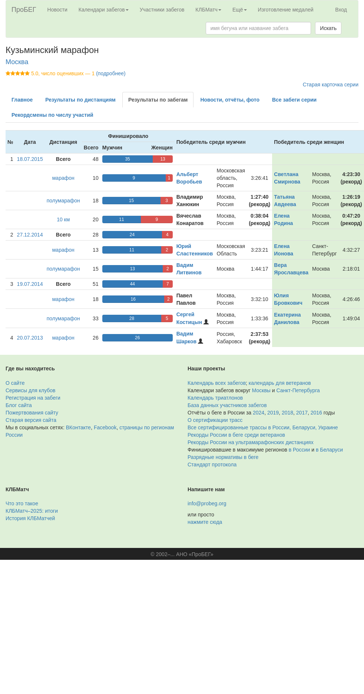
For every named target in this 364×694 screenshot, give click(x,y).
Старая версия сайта (31, 420)
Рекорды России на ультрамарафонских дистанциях (251, 442)
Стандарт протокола (212, 464)
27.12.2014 (30, 235)
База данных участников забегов (227, 405)
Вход (341, 10)
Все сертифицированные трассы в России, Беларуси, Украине (263, 427)
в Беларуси (329, 450)
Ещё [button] (239, 10)
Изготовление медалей (286, 10)
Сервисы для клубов (31, 390)
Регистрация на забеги (33, 398)
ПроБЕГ (23, 9)
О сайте (15, 383)
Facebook (105, 427)
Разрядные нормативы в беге (223, 457)
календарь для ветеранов (280, 383)
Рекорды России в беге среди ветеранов (236, 435)
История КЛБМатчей (30, 518)
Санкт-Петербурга (298, 390)
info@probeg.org (207, 503)
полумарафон (63, 201)
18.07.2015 (30, 159)
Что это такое (22, 503)
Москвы (261, 390)
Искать (328, 28)
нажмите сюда (205, 522)
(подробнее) (110, 73)
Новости (57, 10)
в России (299, 450)
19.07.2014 (30, 284)
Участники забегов (162, 10)
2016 (316, 413)
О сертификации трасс (215, 420)
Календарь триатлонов (215, 398)
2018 (287, 413)
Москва (17, 62)
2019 (273, 413)
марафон (63, 178)
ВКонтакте (78, 427)
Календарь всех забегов (217, 383)
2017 (302, 413)
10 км (63, 219)
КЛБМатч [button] (208, 10)
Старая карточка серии (330, 84)
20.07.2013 (30, 338)
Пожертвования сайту (32, 413)
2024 (258, 413)
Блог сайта (19, 405)
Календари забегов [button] (104, 10)
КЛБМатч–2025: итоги (32, 511)
